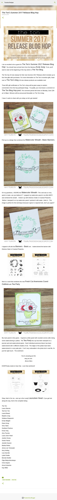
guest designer (6, 479)
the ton (14, 479)
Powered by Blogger (28, 498)
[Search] (55, 2)
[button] (3, 18)
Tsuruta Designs (9, 2)
